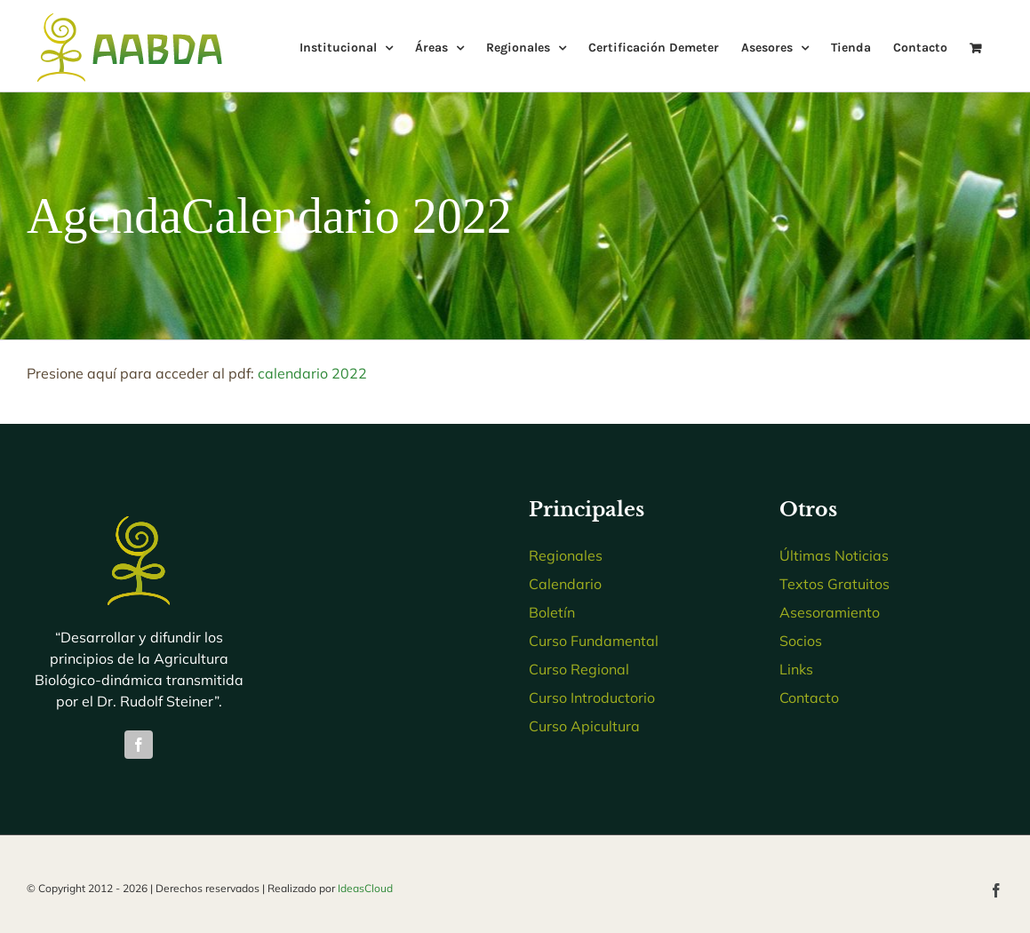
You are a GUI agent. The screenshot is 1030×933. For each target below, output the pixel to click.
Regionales (566, 555)
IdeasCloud (365, 888)
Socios (800, 641)
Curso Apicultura (584, 726)
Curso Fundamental (594, 641)
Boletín (552, 612)
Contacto (809, 697)
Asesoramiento (829, 612)
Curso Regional (579, 669)
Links (796, 669)
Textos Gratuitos (834, 584)
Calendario (565, 584)
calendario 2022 (312, 373)
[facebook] (138, 744)
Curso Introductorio (592, 697)
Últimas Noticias (834, 555)
